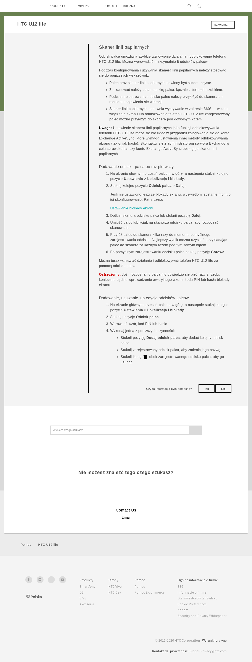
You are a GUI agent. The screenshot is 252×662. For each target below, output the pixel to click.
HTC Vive (106, 586)
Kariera (179, 610)
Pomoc (26, 544)
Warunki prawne (214, 640)
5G (71, 592)
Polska (37, 596)
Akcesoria (77, 604)
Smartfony (77, 586)
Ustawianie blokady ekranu (132, 208)
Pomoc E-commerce (144, 592)
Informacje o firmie (189, 592)
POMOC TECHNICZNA (127, 6)
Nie (223, 388)
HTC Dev (106, 592)
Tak (206, 388)
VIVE (73, 598)
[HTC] (30, 5)
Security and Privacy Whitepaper (200, 616)
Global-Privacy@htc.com (207, 651)
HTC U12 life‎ (48, 544)
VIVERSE (88, 6)
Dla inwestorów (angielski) (195, 598)
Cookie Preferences (190, 604)
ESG (177, 586)
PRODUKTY (58, 6)
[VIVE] (221, 6)
